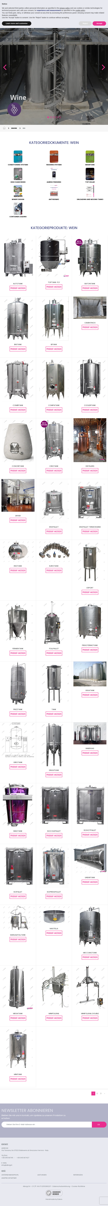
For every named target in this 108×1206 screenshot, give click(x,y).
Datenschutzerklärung (61, 1186)
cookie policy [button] (80, 10)
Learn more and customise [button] (16, 23)
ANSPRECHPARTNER (9, 1178)
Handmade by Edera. (54, 1199)
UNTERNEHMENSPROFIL (10, 1175)
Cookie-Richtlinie (78, 1186)
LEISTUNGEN (41, 1175)
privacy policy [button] (65, 8)
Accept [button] (99, 23)
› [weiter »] (104, 1093)
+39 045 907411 (7, 1158)
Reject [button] (85, 23)
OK (98, 1124)
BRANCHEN (14, 128)
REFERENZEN (78, 1175)
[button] (4, 67)
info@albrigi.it (6, 1165)
